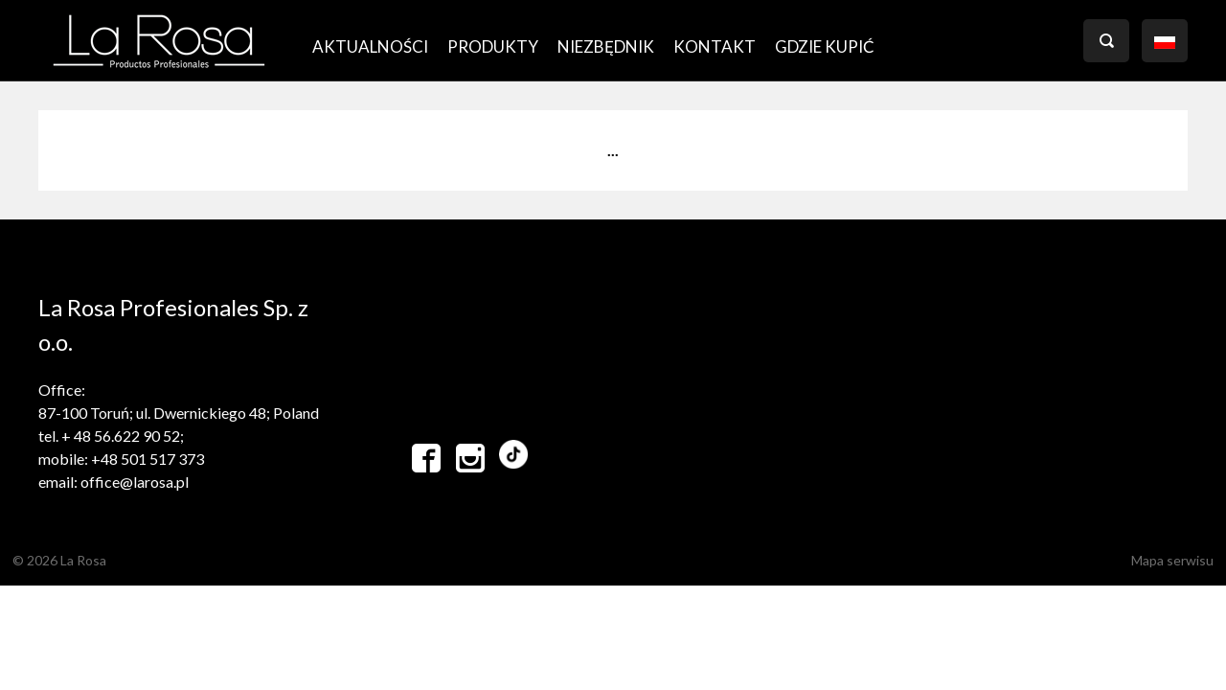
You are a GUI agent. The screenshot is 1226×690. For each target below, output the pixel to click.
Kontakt (714, 46)
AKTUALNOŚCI (370, 46)
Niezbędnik (605, 46)
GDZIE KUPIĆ (824, 46)
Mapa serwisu (1172, 560)
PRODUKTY (492, 46)
